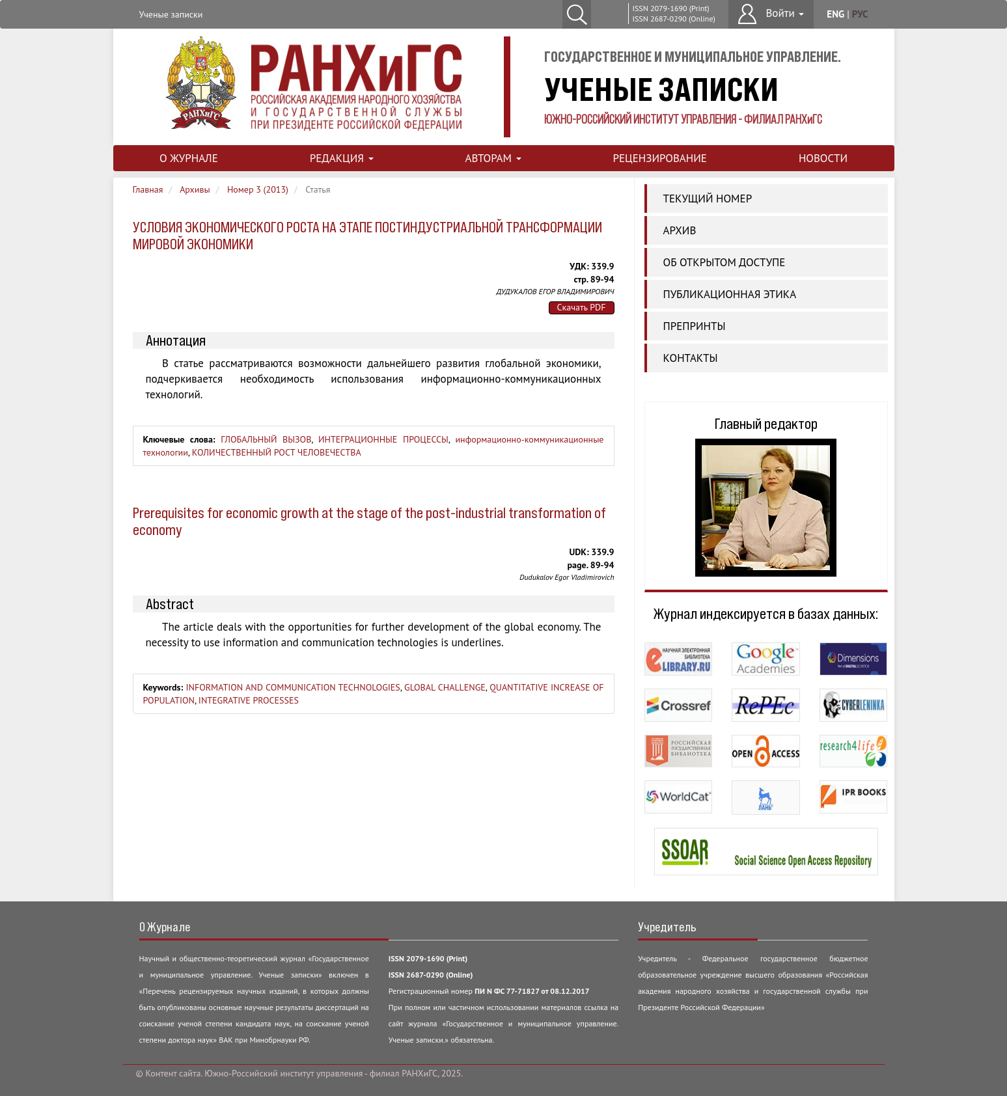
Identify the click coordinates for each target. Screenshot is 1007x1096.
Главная (148, 189)
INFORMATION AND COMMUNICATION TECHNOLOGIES (293, 687)
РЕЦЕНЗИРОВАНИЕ (659, 158)
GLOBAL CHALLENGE (445, 687)
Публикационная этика (730, 294)
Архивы (195, 189)
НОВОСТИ (823, 158)
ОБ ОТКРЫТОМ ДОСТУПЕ (724, 262)
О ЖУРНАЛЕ (188, 158)
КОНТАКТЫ (690, 358)
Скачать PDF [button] (581, 307)
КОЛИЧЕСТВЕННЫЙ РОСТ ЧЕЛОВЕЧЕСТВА (276, 452)
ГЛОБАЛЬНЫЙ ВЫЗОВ (266, 439)
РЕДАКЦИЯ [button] (342, 158)
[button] (771, 14)
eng (835, 14)
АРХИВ (680, 230)
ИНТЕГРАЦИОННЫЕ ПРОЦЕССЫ (383, 439)
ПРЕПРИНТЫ (694, 326)
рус (860, 14)
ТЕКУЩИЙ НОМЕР (707, 198)
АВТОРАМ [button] (493, 158)
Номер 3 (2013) (257, 189)
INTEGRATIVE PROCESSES (249, 700)
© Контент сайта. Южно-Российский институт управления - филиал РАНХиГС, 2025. (299, 1073)
